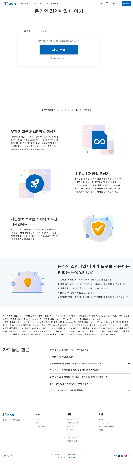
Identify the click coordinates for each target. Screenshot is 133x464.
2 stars (62, 109)
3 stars (65, 109)
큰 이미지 (70, 430)
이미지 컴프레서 (73, 423)
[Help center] (107, 3)
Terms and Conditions (107, 426)
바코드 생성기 (72, 437)
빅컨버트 (70, 426)
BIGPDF (70, 419)
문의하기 (101, 430)
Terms (72, 457)
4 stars (69, 109)
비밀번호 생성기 (73, 441)
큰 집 (68, 433)
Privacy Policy (103, 423)
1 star (58, 109)
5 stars (72, 109)
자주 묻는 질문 (40, 426)
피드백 (37, 423)
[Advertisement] (59, 21)
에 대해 (101, 419)
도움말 (37, 419)
